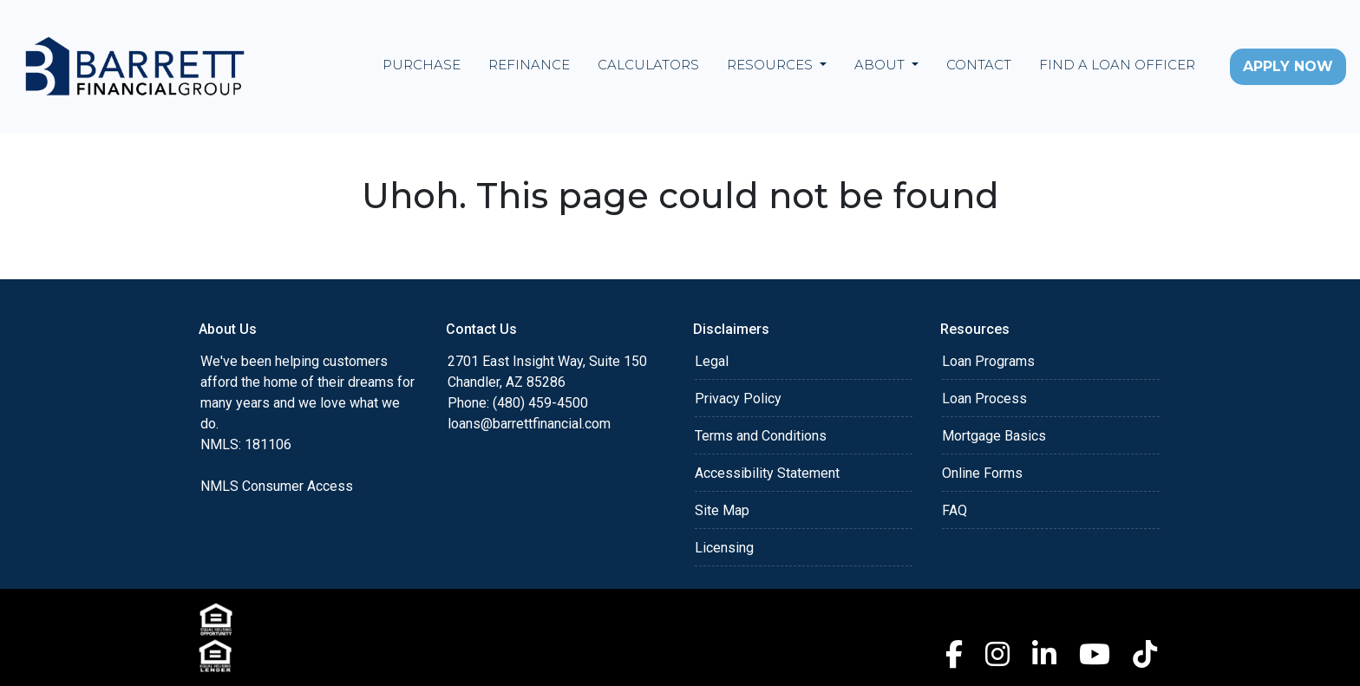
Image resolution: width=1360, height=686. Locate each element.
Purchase (421, 64)
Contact (978, 64)
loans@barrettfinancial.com (529, 423)
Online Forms (982, 473)
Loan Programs (988, 361)
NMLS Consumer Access (276, 486)
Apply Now (1288, 66)
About (881, 64)
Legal (712, 361)
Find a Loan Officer (1117, 64)
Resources (771, 64)
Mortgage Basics (994, 436)
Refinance (529, 64)
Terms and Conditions (761, 436)
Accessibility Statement (767, 473)
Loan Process (984, 398)
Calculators (648, 64)
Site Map (722, 510)
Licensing (724, 547)
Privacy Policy (738, 398)
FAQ (954, 510)
